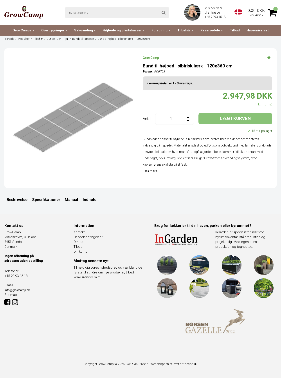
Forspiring (161, 30)
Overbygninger (54, 30)
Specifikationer (46, 199)
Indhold (90, 199)
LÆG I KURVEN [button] (235, 118)
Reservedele (211, 30)
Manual (71, 199)
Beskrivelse (17, 199)
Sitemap (10, 295)
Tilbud (235, 30)
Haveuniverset (258, 30)
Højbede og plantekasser (124, 30)
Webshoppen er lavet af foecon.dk (173, 364)
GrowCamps (23, 30)
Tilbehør (185, 30)
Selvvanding (85, 30)
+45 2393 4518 (215, 17)
